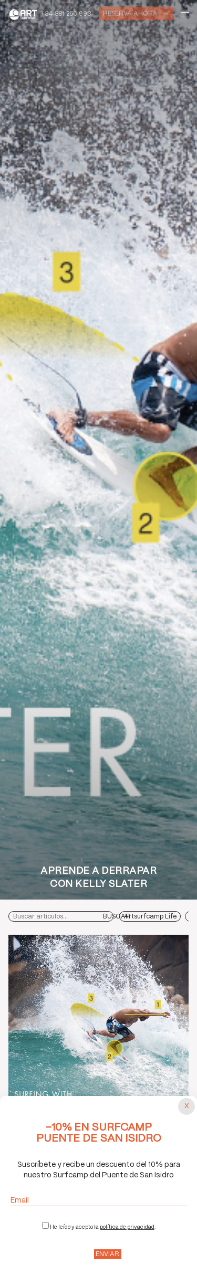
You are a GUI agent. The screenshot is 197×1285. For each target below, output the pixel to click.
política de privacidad (127, 1227)
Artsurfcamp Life (150, 917)
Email (98, 1201)
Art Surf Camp (24, 14)
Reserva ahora (130, 13)
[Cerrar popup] (186, 1106)
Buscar (116, 917)
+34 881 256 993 (66, 14)
